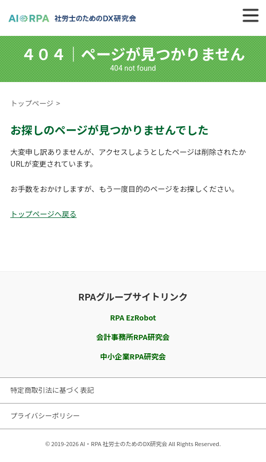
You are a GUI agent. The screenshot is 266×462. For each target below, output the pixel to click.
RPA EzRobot (133, 317)
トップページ (31, 103)
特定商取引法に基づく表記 (52, 390)
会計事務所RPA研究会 (133, 336)
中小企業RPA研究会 (133, 356)
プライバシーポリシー (45, 415)
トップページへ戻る (43, 213)
